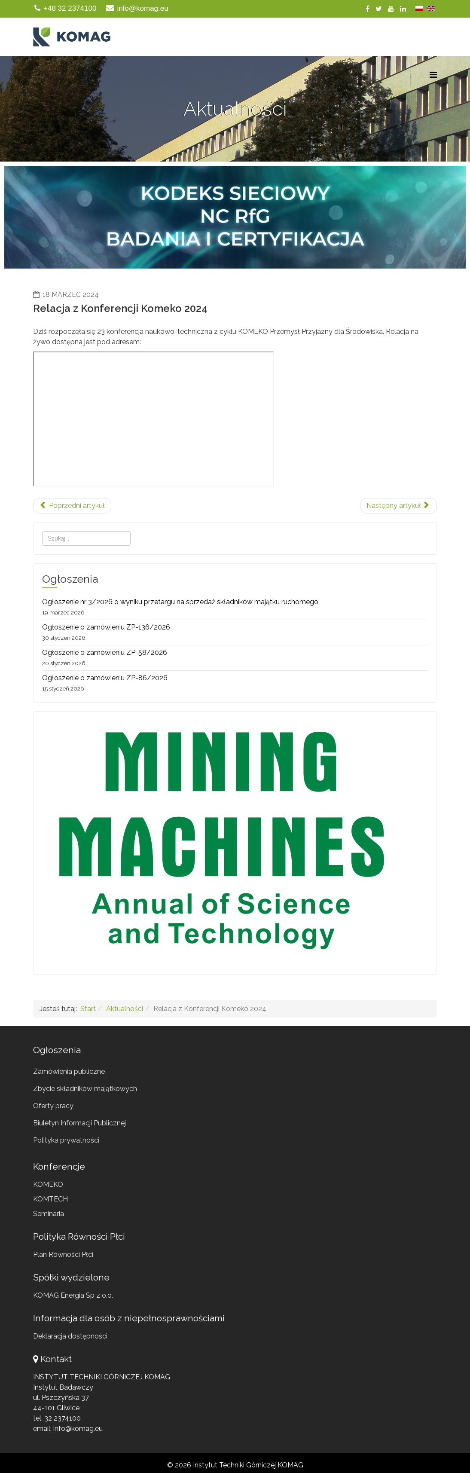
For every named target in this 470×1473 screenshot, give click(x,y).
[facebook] (367, 9)
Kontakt (56, 1359)
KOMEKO (48, 1184)
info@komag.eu (142, 8)
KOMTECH (50, 1199)
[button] (235, 217)
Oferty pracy (53, 1106)
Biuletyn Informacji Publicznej (79, 1123)
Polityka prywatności (66, 1140)
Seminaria (48, 1214)
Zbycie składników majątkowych (85, 1089)
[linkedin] (403, 9)
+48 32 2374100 (69, 8)
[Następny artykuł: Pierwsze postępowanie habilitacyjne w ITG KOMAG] (398, 505)
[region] (235, 217)
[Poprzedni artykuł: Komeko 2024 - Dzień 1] (72, 505)
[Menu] (433, 75)
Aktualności (124, 1009)
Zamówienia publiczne (69, 1071)
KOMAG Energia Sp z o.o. (73, 1295)
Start (88, 1009)
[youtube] (391, 9)
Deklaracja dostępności (70, 1336)
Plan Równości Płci (63, 1254)
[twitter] (378, 9)
